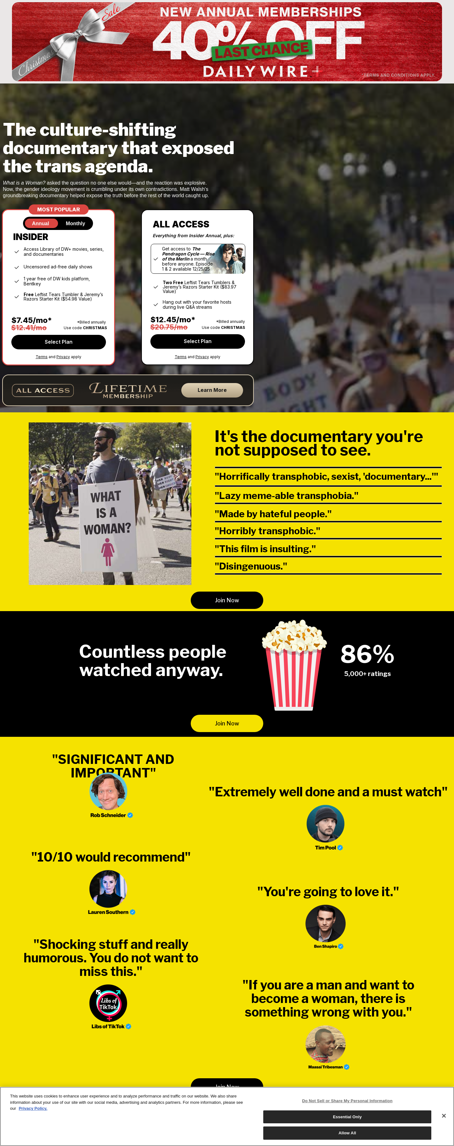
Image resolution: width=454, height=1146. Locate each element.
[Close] (444, 1116)
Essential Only (347, 1116)
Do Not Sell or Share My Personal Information (347, 1100)
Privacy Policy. (33, 1108)
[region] (227, 1116)
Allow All (347, 1133)
